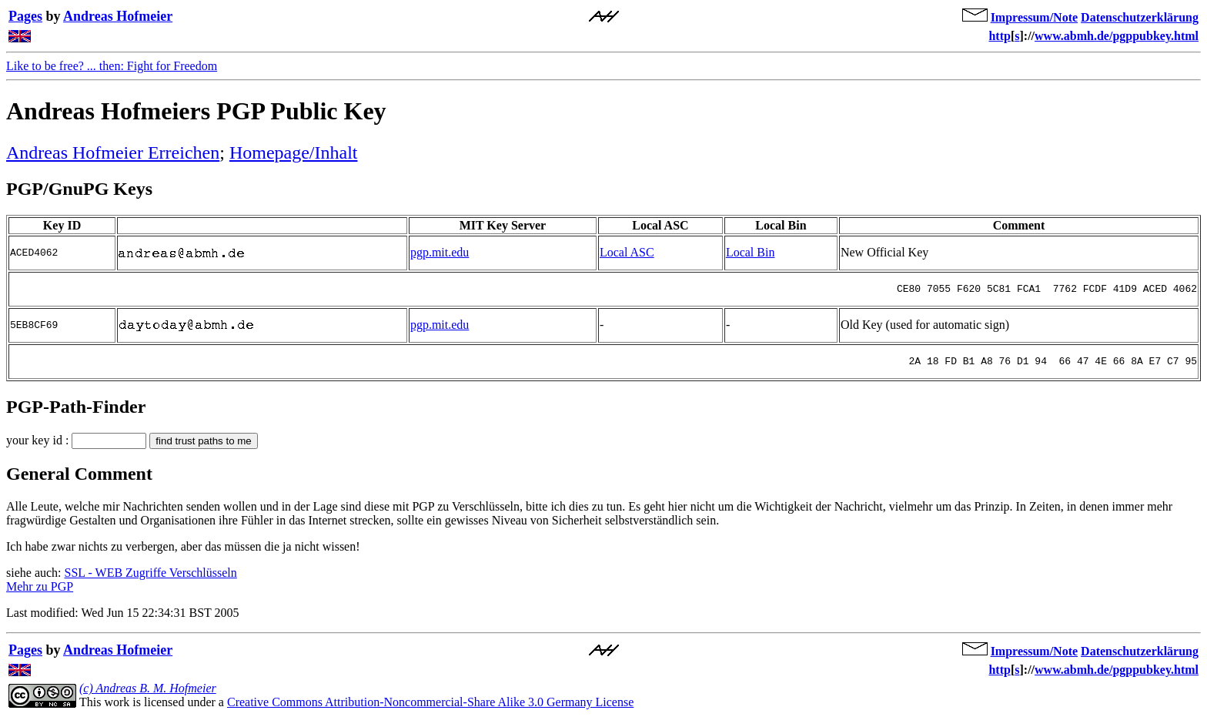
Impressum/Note (1034, 17)
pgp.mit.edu (439, 253)
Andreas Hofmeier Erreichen (112, 152)
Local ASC (627, 253)
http (999, 35)
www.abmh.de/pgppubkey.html (1117, 35)
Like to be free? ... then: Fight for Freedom (111, 65)
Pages (25, 16)
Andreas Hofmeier (117, 16)
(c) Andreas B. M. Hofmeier (147, 697)
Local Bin (750, 253)
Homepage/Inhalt (293, 152)
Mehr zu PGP (39, 595)
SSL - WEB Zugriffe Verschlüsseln (151, 581)
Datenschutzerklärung (1140, 17)
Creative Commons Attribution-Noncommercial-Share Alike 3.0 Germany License (430, 711)
